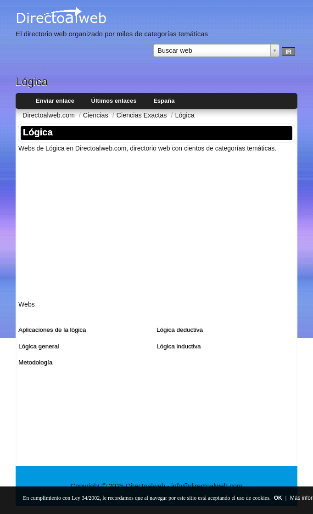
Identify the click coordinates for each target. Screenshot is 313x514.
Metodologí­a (35, 362)
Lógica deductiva (179, 329)
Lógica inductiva (178, 346)
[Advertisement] (156, 223)
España (163, 100)
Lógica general (38, 346)
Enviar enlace (55, 100)
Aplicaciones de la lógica (52, 329)
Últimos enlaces (114, 100)
